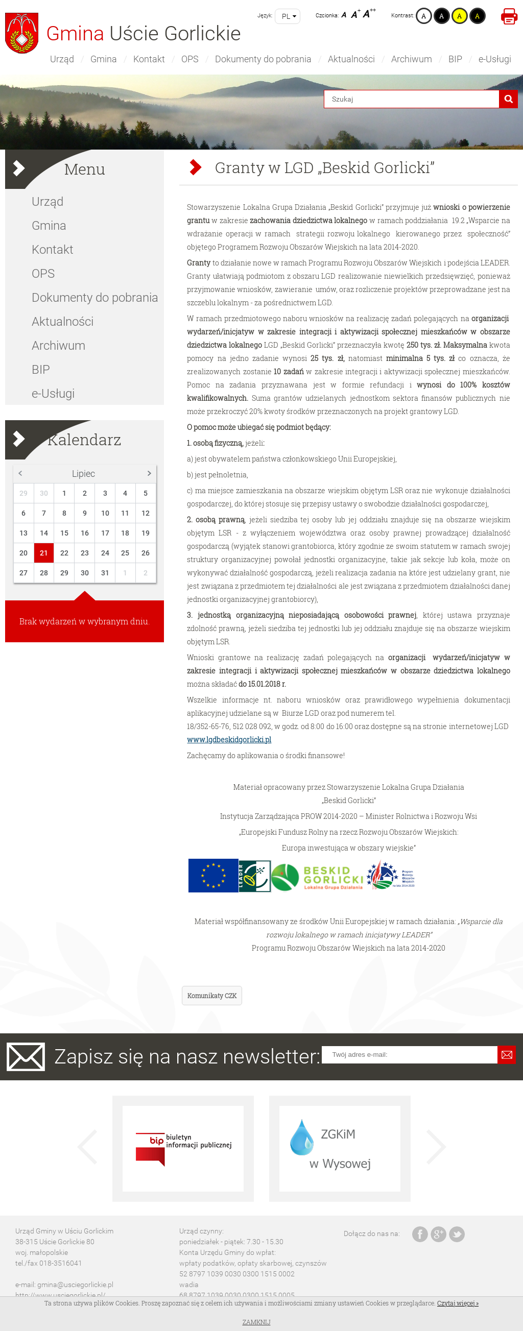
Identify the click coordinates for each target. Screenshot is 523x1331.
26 (145, 553)
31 (105, 573)
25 (125, 553)
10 (105, 513)
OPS (190, 59)
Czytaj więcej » (458, 1303)
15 (64, 533)
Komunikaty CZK (211, 995)
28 (44, 573)
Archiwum (411, 59)
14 (44, 533)
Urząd (62, 59)
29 (23, 493)
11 (125, 513)
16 (85, 533)
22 (64, 553)
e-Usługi (495, 59)
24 (105, 553)
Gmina (103, 59)
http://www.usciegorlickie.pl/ (60, 1295)
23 (85, 553)
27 (23, 573)
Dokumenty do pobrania (263, 59)
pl (286, 16)
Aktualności (351, 59)
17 (105, 533)
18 (125, 533)
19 (145, 533)
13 (23, 533)
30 (44, 493)
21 (44, 553)
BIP (455, 59)
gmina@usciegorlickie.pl (75, 1284)
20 (23, 553)
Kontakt (149, 59)
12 (145, 513)
